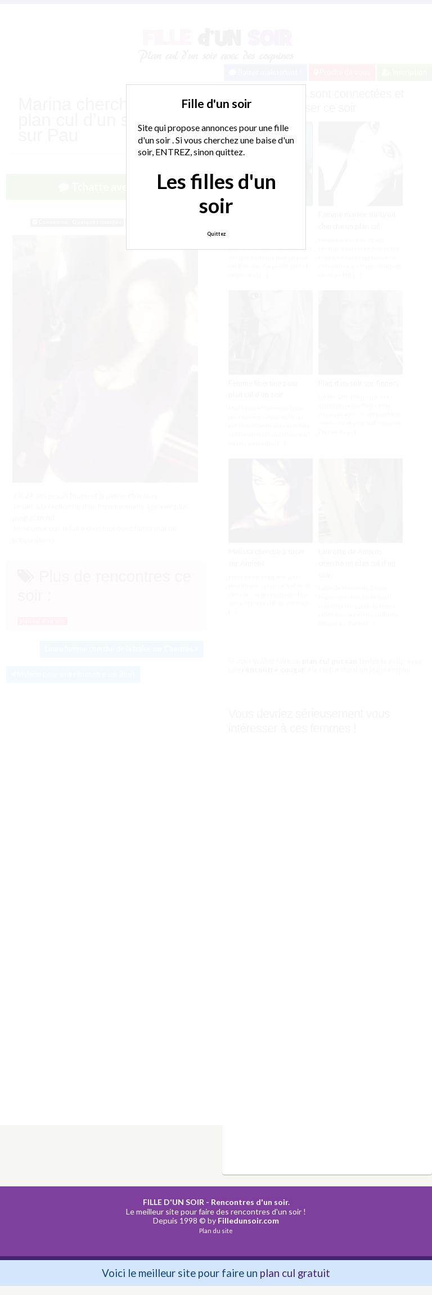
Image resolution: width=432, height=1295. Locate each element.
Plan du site (216, 1230)
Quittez (216, 234)
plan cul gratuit (295, 1272)
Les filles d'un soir (216, 193)
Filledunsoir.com (248, 1220)
